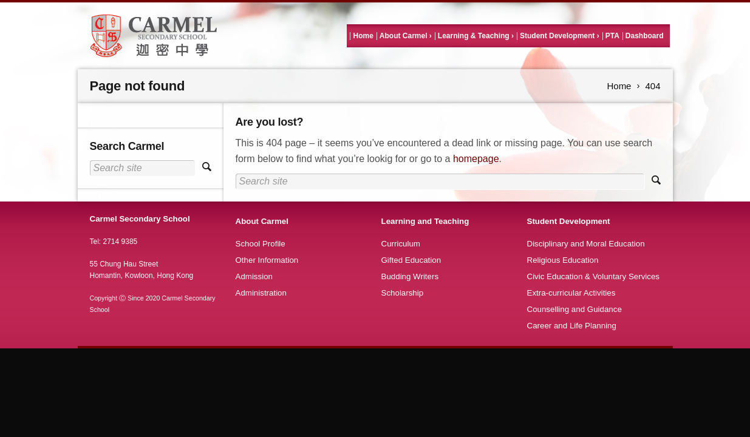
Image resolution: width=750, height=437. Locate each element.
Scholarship (402, 292)
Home (363, 36)
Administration (261, 292)
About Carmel (404, 36)
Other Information (267, 260)
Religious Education (563, 260)
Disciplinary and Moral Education (586, 243)
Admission (254, 276)
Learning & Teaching (474, 36)
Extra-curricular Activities (571, 292)
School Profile (260, 243)
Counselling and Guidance (574, 309)
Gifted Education (411, 260)
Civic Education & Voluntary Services (593, 276)
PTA (612, 36)
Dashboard (645, 36)
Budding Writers (410, 276)
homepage (476, 159)
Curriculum (400, 243)
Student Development (557, 36)
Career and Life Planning (571, 325)
